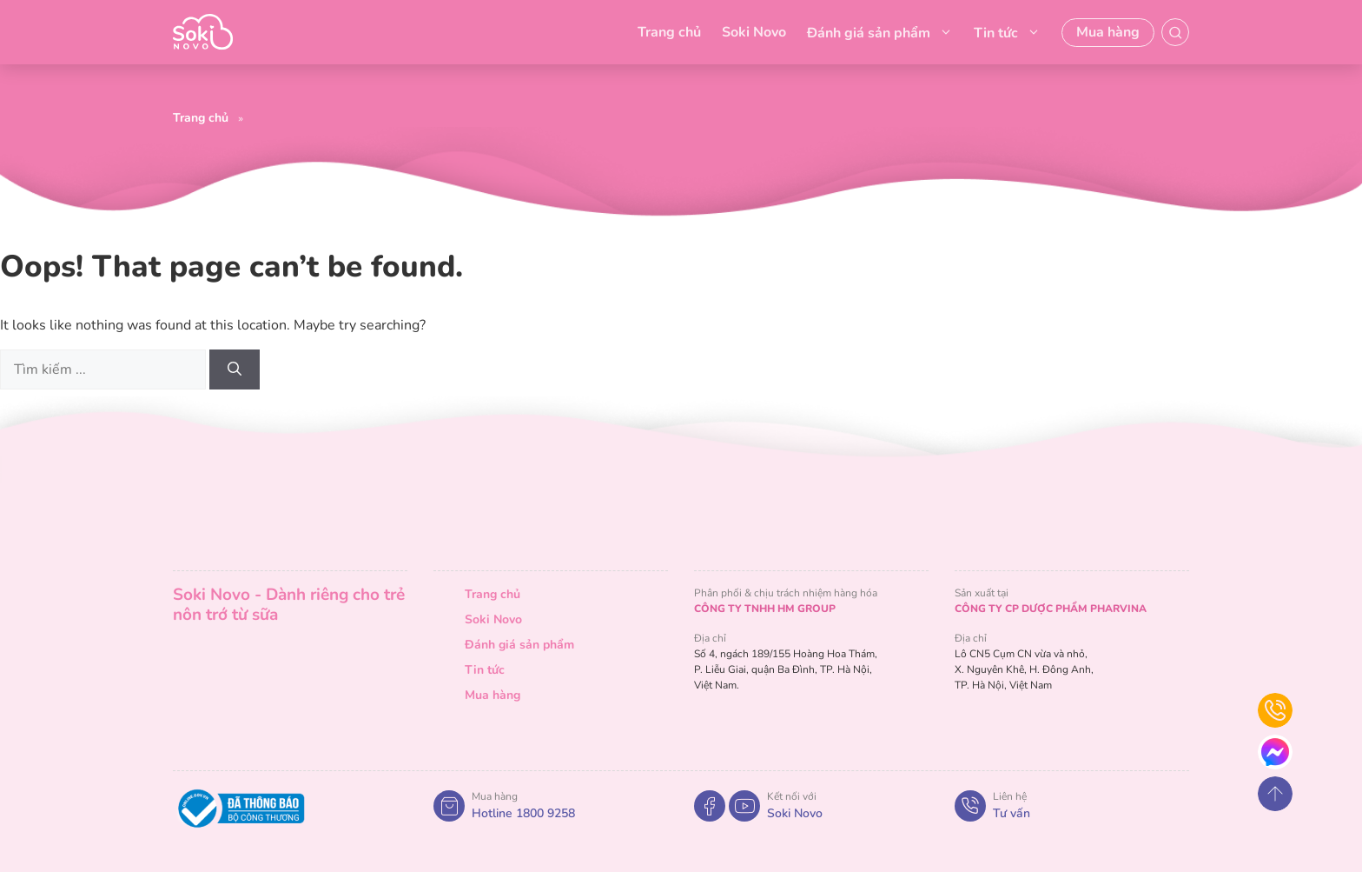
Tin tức (1007, 32)
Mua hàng (1108, 32)
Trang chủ (669, 32)
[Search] (234, 369)
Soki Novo (754, 32)
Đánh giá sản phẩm (880, 32)
